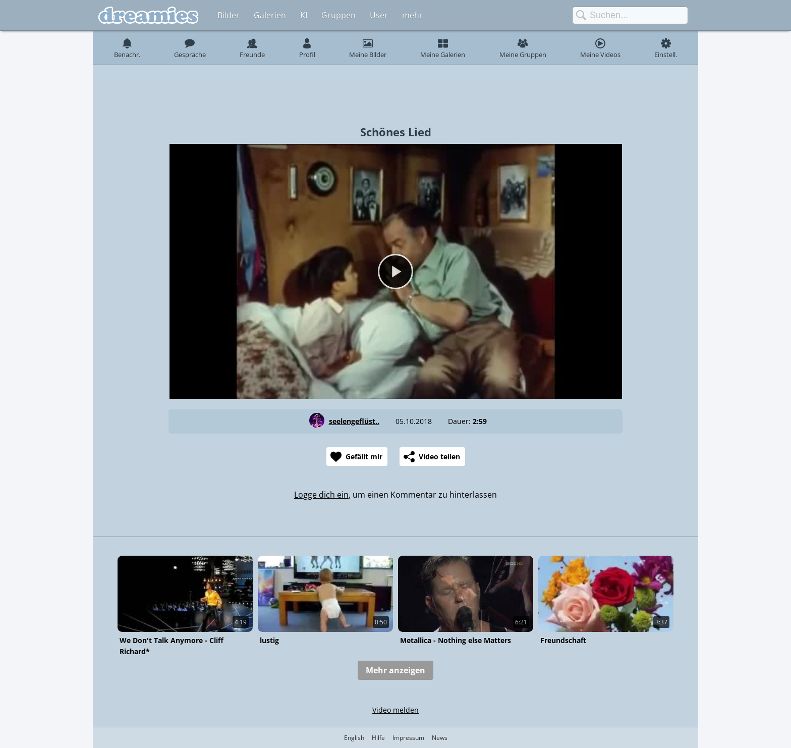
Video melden (395, 710)
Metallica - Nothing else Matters (455, 640)
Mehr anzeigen (395, 670)
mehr (412, 15)
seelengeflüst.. (354, 421)
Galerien (270, 15)
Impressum (408, 737)
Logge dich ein (321, 494)
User (379, 15)
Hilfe (378, 737)
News (439, 737)
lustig (269, 640)
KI (303, 15)
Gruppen (338, 15)
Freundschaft (563, 640)
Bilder (228, 15)
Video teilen (439, 456)
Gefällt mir (364, 456)
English (354, 737)
